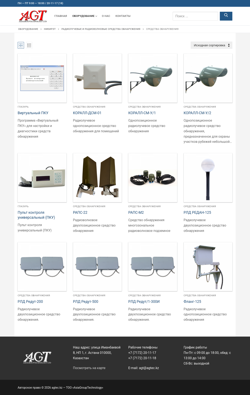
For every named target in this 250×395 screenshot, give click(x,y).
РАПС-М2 (136, 212)
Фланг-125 (192, 302)
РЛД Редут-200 (30, 302)
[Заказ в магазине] (211, 45)
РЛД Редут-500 (85, 302)
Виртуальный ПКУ (33, 113)
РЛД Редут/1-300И (144, 302)
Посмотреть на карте (89, 368)
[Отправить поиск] (226, 16)
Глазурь (23, 106)
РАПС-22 (80, 212)
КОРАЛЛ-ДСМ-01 (87, 113)
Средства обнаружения (89, 106)
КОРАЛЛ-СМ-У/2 (197, 113)
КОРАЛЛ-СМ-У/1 (142, 113)
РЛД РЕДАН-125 (197, 212)
